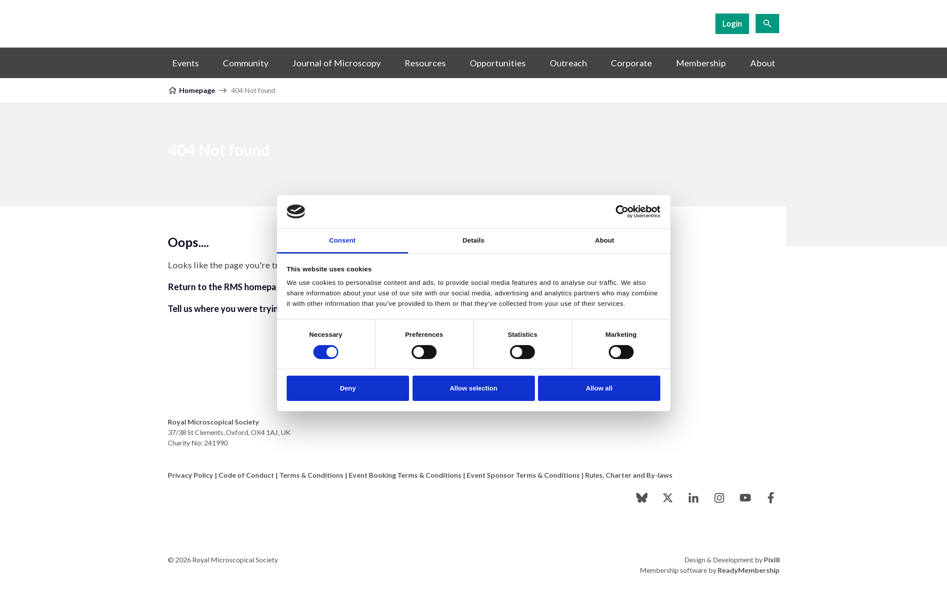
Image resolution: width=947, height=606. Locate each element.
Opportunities (498, 63)
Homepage (197, 90)
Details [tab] (474, 240)
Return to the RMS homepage (227, 286)
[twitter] (667, 498)
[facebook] (771, 498)
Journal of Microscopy (336, 63)
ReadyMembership (749, 570)
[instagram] (719, 498)
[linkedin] (693, 498)
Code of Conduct (246, 475)
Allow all (599, 388)
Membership (701, 63)
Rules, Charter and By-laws (629, 475)
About (762, 63)
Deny (348, 388)
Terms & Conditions (311, 475)
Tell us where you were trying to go (237, 308)
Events (185, 63)
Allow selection (473, 388)
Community (245, 63)
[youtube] (745, 498)
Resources (425, 63)
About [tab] (604, 240)
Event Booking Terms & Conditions (405, 475)
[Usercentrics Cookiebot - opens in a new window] (622, 211)
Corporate (631, 63)
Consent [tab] (342, 240)
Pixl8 (772, 559)
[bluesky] (642, 498)
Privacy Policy (190, 475)
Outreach (568, 63)
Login (732, 23)
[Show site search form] (767, 23)
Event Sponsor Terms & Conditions (523, 475)
